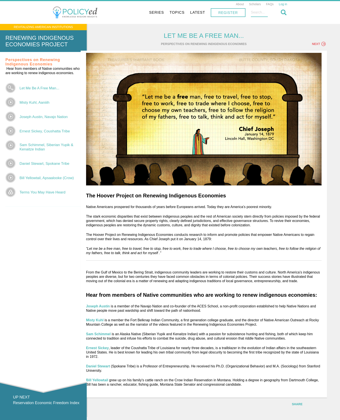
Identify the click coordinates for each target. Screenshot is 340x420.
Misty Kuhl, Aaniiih (34, 102)
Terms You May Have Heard (42, 192)
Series (186, 12)
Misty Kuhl (114, 323)
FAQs (270, 4)
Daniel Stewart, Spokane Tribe (44, 164)
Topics (206, 12)
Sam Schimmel (117, 336)
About (240, 4)
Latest (227, 12)
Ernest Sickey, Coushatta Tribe (45, 131)
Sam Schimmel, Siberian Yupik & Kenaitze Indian (46, 147)
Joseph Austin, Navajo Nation (44, 117)
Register (258, 13)
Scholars (255, 4)
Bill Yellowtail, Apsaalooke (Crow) (47, 178)
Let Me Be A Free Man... (39, 88)
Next (319, 45)
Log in (283, 4)
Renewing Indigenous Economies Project (39, 41)
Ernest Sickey (116, 350)
